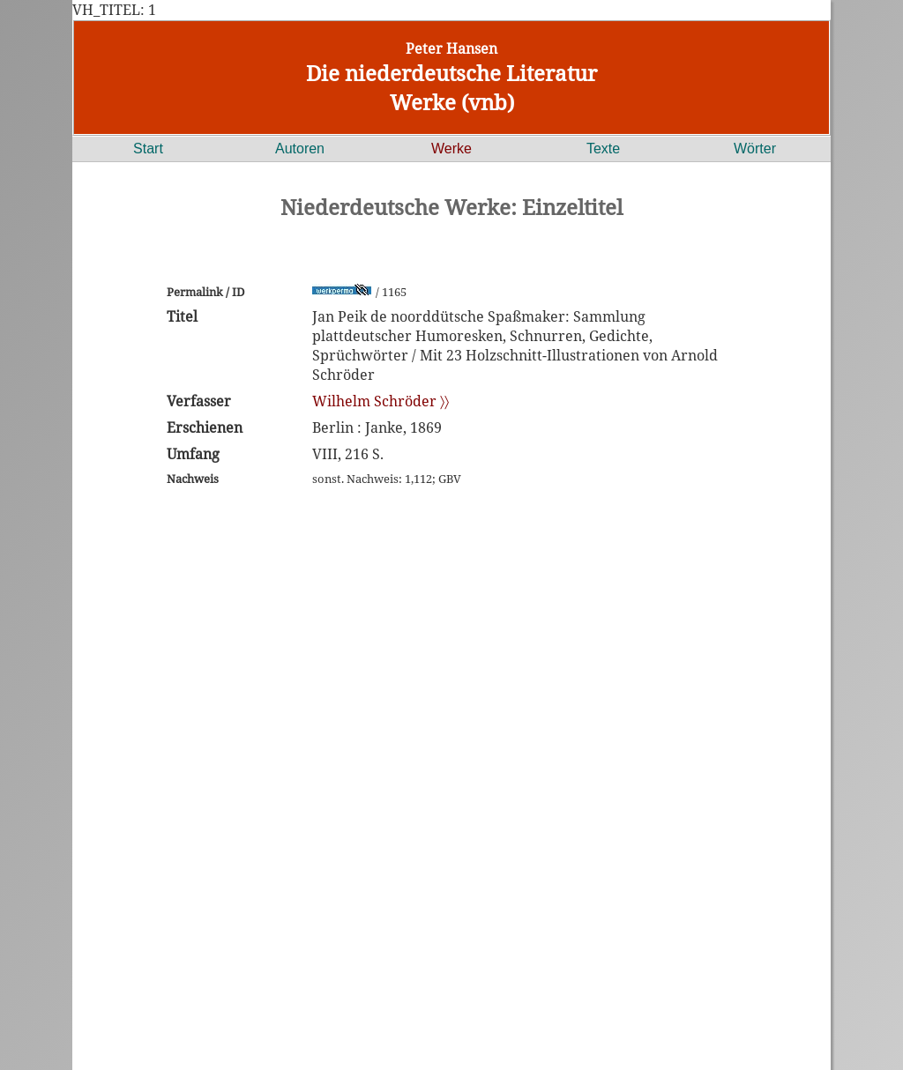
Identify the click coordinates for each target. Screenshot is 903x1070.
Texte (603, 148)
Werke (451, 148)
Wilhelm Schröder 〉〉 (380, 401)
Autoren (300, 148)
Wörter (755, 148)
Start (148, 148)
